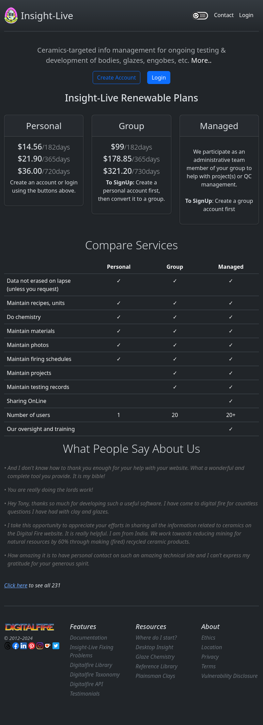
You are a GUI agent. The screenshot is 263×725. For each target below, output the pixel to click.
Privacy (210, 656)
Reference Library (156, 666)
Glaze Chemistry (155, 656)
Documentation (88, 637)
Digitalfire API (86, 684)
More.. (201, 60)
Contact (224, 15)
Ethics (208, 637)
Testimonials (85, 693)
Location (211, 647)
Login (246, 15)
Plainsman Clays (155, 676)
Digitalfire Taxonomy (95, 674)
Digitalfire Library (91, 665)
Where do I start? (156, 637)
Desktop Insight (154, 647)
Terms (208, 666)
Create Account (116, 77)
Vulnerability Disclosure (229, 676)
